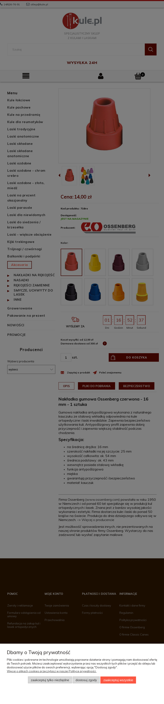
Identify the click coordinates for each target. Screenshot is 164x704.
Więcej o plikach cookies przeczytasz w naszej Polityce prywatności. (52, 671)
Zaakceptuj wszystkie (118, 680)
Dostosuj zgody (86, 680)
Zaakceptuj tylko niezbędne (50, 680)
